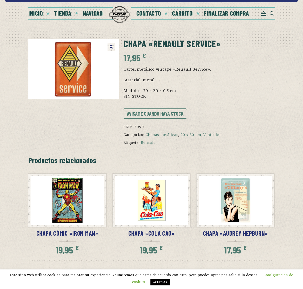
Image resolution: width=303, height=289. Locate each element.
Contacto (148, 13)
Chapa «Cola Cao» (151, 233)
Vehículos (212, 135)
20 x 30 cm (191, 135)
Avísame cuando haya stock (155, 113)
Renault (148, 142)
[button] (111, 47)
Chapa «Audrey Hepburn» (235, 233)
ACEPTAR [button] (160, 282)
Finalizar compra (226, 13)
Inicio (35, 13)
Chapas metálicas (162, 135)
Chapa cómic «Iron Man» (67, 233)
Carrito (182, 13)
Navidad (93, 13)
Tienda (62, 13)
